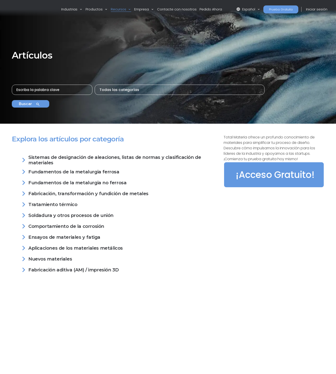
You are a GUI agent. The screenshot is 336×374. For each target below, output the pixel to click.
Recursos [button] (119, 9)
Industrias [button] (69, 9)
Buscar (29, 104)
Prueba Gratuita (281, 9)
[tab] (115, 161)
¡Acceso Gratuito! (275, 174)
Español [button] (246, 9)
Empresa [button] (142, 9)
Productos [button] (95, 9)
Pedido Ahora (211, 9)
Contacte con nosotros (177, 9)
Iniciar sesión (316, 9)
